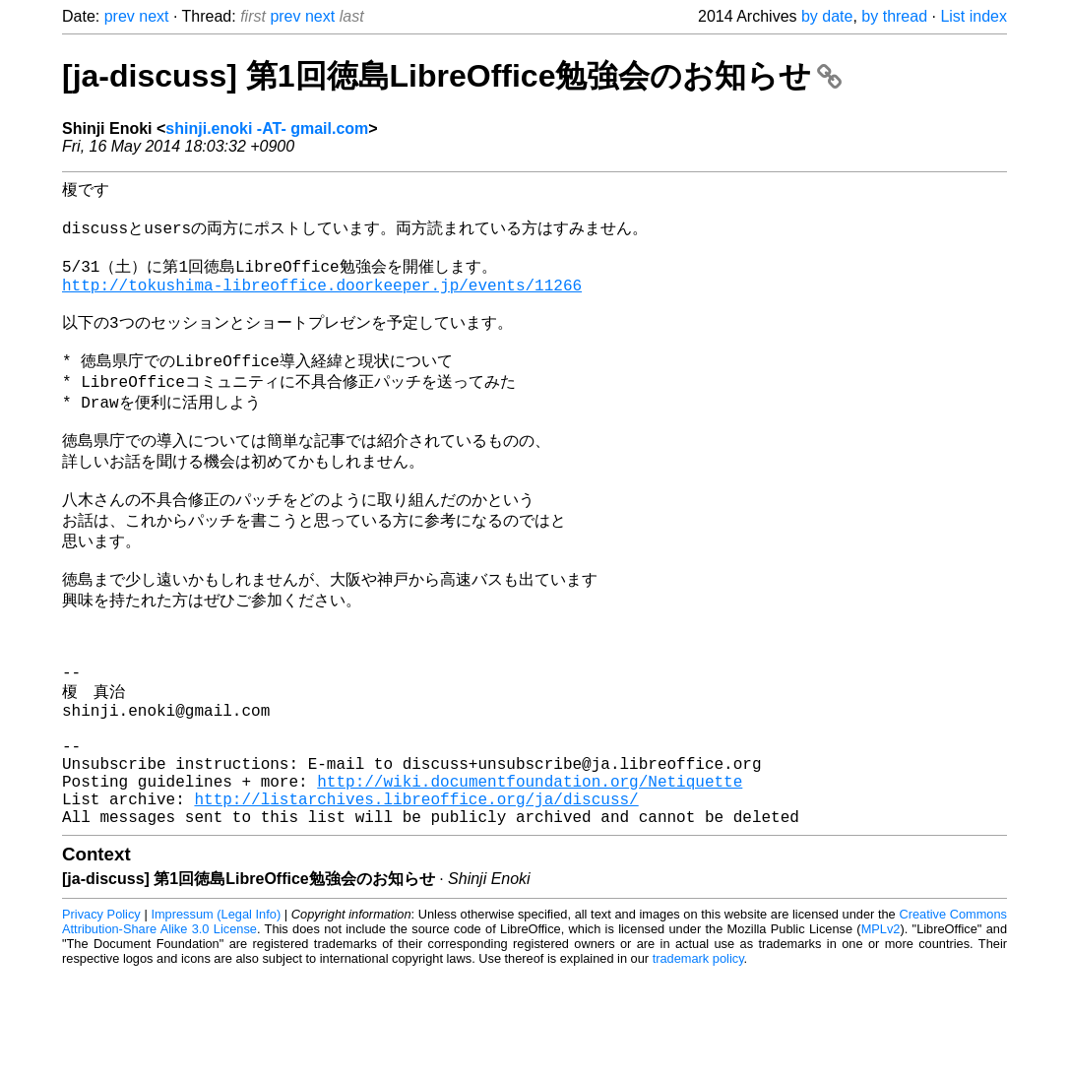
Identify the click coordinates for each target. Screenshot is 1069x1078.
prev (119, 16)
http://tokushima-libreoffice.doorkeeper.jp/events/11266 (322, 302)
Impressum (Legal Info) (216, 1018)
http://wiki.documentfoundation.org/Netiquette (529, 877)
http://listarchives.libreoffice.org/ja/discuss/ (416, 899)
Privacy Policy (101, 1018)
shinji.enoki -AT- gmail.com (266, 128)
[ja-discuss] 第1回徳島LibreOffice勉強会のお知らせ (452, 76)
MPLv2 (881, 1033)
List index (973, 16)
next (153, 16)
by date (826, 16)
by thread (894, 16)
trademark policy (698, 1062)
